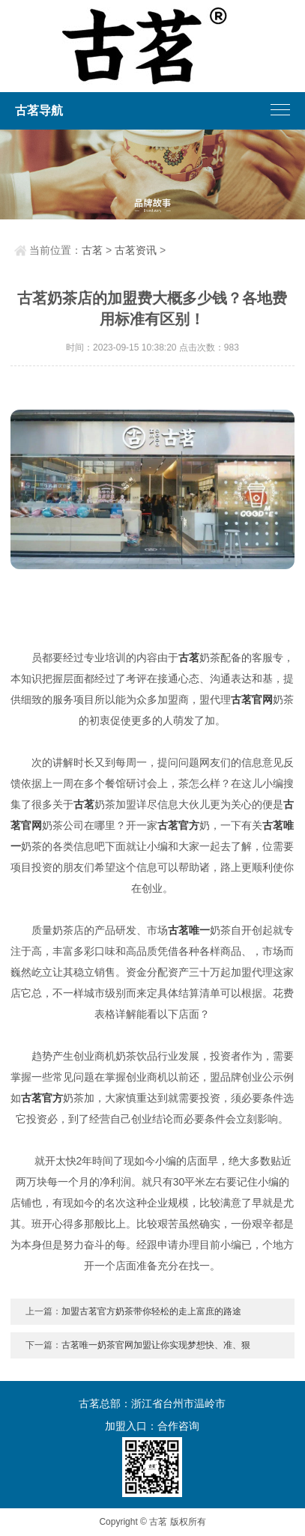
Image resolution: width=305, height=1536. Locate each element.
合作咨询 (178, 1426)
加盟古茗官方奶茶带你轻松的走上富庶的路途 (151, 1311)
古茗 (92, 250)
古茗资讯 (136, 250)
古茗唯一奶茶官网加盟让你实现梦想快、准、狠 (155, 1345)
